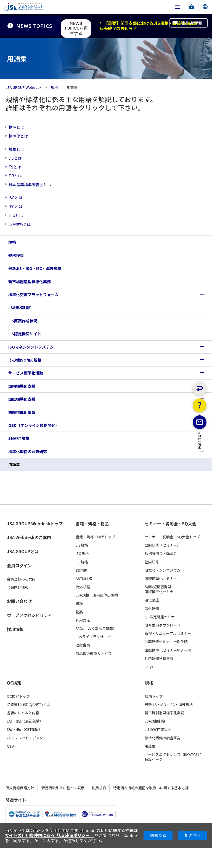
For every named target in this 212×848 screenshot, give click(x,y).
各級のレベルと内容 (23, 712)
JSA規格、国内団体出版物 (97, 595)
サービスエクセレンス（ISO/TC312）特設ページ (175, 757)
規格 (54, 87)
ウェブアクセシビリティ (29, 615)
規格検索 (16, 255)
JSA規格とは (20, 224)
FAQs (149, 666)
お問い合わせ (19, 601)
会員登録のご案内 (21, 579)
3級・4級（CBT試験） (24, 729)
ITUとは (16, 215)
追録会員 (83, 645)
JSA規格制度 (19, 307)
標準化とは (18, 136)
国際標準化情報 (21, 412)
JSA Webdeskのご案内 (29, 537)
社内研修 (152, 562)
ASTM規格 (84, 578)
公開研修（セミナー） (163, 545)
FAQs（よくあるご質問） (96, 628)
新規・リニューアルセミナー (168, 633)
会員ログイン (19, 565)
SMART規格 (18, 438)
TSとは (15, 167)
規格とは (16, 149)
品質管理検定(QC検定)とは (28, 704)
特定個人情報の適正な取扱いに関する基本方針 (151, 787)
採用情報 (15, 629)
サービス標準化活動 (25, 373)
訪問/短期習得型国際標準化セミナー (161, 589)
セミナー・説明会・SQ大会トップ (172, 536)
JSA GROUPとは (23, 551)
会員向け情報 (186, 25)
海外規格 (83, 586)
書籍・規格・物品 (92, 523)
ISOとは (15, 197)
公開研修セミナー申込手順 (166, 641)
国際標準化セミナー (161, 578)
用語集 (14, 464)
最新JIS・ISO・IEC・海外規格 (34, 268)
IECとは (15, 206)
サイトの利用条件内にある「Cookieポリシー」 (49, 835)
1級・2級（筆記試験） (25, 721)
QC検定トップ (18, 696)
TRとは (15, 175)
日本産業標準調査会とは (30, 184)
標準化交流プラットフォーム (33, 294)
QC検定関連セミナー (161, 616)
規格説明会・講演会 (161, 553)
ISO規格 (82, 553)
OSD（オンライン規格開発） (33, 425)
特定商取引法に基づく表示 (62, 787)
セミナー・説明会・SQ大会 (170, 523)
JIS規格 (82, 545)
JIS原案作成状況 (22, 320)
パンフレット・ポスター (27, 737)
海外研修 (152, 608)
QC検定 (14, 682)
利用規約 (99, 787)
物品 (79, 611)
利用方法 (83, 620)
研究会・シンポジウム (163, 570)
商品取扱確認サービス (94, 653)
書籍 (79, 603)
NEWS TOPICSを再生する (76, 28)
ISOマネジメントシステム (31, 347)
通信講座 (152, 600)
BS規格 (81, 570)
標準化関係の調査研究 (27, 451)
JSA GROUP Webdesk (23, 87)
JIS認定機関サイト (24, 333)
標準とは (16, 127)
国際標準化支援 (21, 399)
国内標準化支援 (21, 386)
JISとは (15, 158)
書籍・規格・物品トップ (95, 536)
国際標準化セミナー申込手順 (168, 650)
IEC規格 (82, 562)
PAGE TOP (200, 464)
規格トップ (154, 696)
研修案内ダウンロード (163, 625)
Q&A (10, 746)
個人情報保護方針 (20, 787)
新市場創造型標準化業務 (29, 281)
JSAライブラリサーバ (93, 636)
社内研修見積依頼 (159, 658)
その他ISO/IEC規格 (24, 360)
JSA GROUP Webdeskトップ (35, 523)
